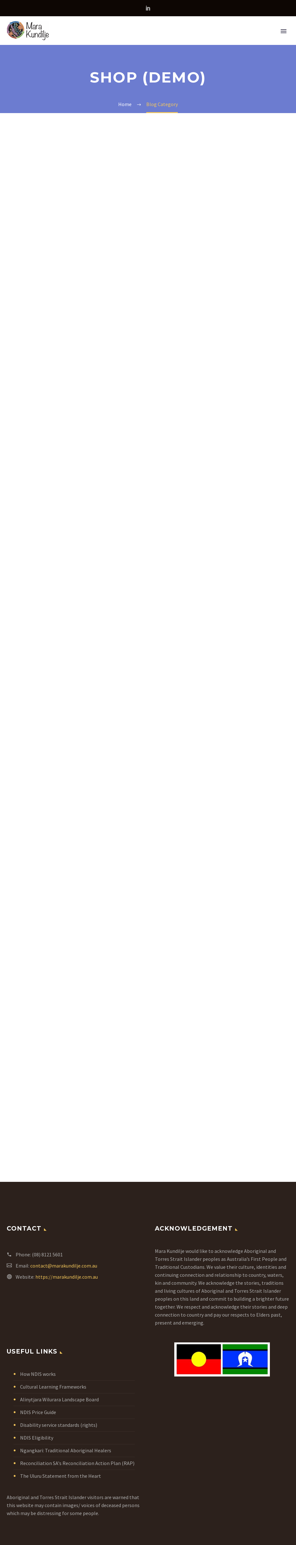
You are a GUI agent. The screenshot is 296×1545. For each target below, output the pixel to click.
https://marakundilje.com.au (66, 1277)
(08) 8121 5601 (47, 1254)
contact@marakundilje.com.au (63, 1265)
